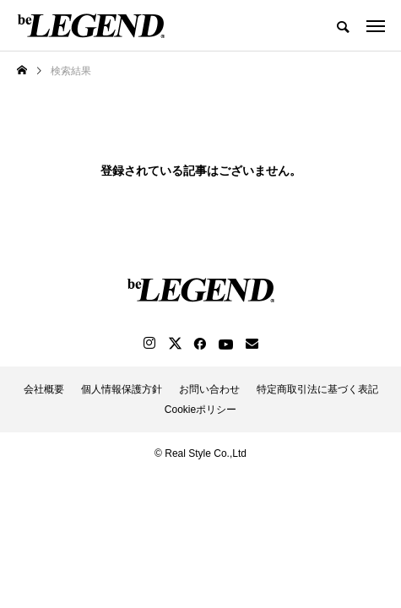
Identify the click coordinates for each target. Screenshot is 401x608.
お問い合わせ (209, 389)
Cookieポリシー (200, 409)
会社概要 (44, 389)
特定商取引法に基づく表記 (317, 389)
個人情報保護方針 (121, 389)
